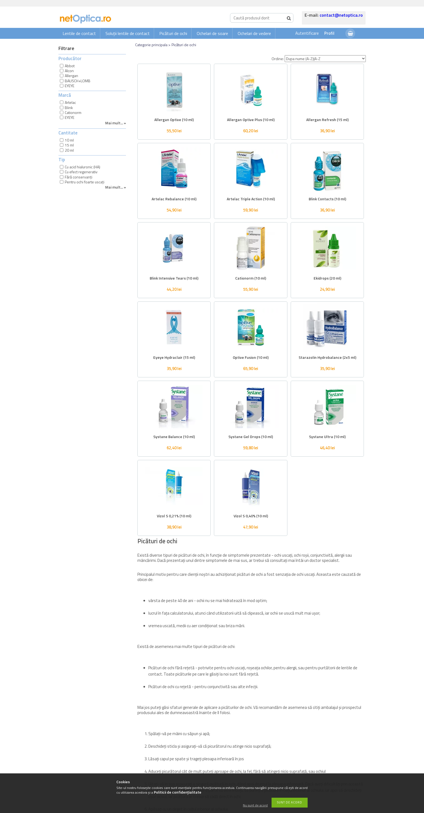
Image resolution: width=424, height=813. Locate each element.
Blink (69, 107)
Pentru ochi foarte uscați (84, 182)
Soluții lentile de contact (127, 33)
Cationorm (73, 112)
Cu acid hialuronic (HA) (82, 167)
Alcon (69, 71)
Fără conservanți (78, 177)
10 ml (69, 140)
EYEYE (69, 86)
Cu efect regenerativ (81, 172)
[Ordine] (325, 58)
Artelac (70, 102)
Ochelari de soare (212, 33)
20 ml (69, 150)
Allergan (71, 75)
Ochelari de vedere (254, 33)
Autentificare (307, 33)
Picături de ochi (173, 33)
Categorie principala (151, 45)
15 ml (69, 145)
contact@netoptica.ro (341, 15)
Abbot (70, 66)
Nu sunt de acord (255, 805)
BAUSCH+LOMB (77, 81)
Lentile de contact (79, 33)
